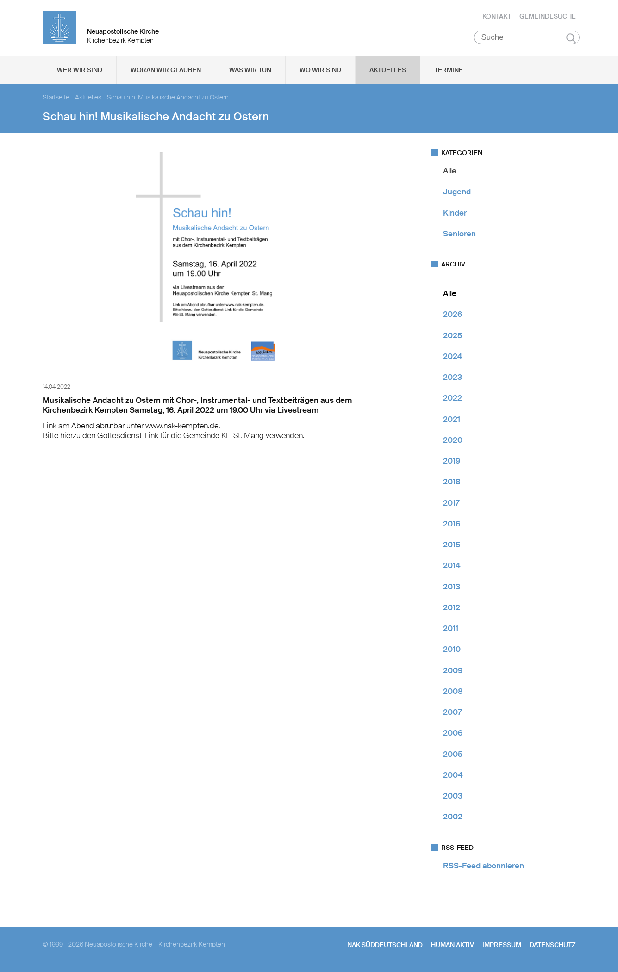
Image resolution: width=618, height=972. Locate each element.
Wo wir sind (320, 70)
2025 (452, 335)
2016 (451, 524)
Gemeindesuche (547, 16)
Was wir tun (250, 70)
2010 (452, 649)
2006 (452, 733)
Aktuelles (387, 70)
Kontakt (496, 16)
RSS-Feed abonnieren (483, 866)
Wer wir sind (79, 70)
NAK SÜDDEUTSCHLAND (385, 945)
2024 (452, 356)
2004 (453, 775)
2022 (452, 398)
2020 (452, 440)
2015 (451, 544)
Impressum (501, 945)
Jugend (457, 191)
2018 (452, 482)
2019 (451, 461)
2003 (452, 796)
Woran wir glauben (166, 70)
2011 (450, 628)
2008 (453, 691)
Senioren (459, 234)
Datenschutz (553, 945)
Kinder (455, 213)
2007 (452, 712)
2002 (452, 816)
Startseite (56, 97)
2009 (452, 670)
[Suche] (527, 37)
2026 (452, 314)
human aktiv (452, 945)
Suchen (571, 38)
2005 (452, 754)
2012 (451, 607)
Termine (448, 70)
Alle (449, 171)
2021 (451, 419)
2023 (452, 377)
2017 (451, 503)
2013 (451, 587)
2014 (452, 565)
